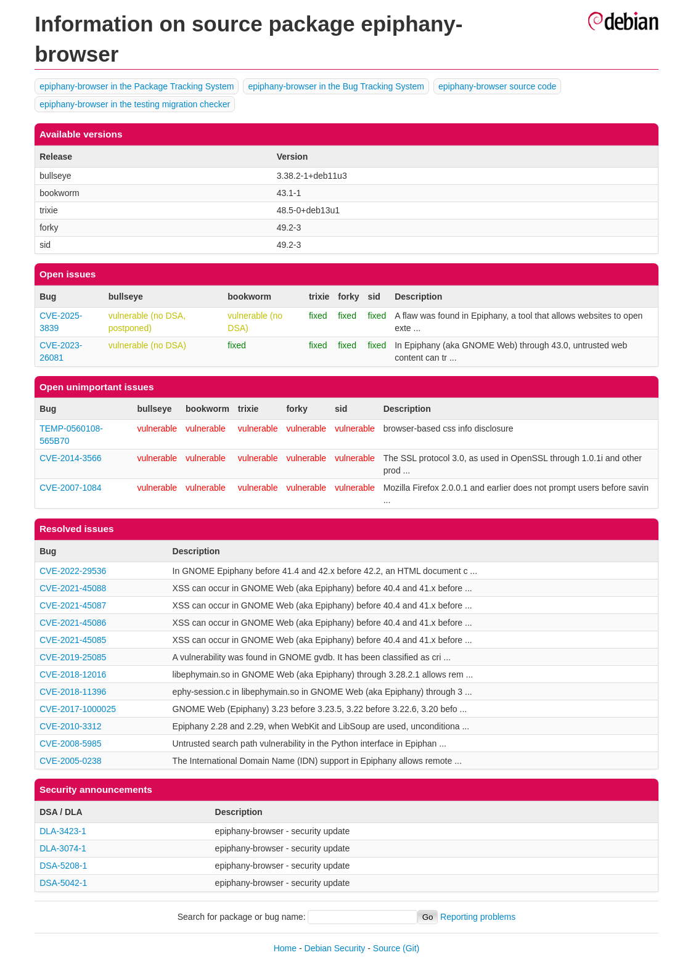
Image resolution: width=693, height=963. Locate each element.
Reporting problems (477, 917)
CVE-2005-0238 (70, 761)
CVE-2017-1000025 (77, 709)
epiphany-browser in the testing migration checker (134, 104)
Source (386, 948)
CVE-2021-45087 (72, 605)
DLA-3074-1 (62, 848)
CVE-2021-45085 (72, 640)
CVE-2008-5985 (70, 743)
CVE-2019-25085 (72, 657)
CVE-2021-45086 (72, 623)
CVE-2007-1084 (70, 488)
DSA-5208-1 (63, 866)
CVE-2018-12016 (72, 674)
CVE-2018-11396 (72, 692)
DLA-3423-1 (62, 831)
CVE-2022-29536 (72, 571)
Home (285, 948)
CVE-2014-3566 (70, 458)
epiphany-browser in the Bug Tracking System (336, 86)
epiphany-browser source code (497, 86)
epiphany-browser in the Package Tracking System (136, 86)
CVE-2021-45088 (72, 588)
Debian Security (335, 948)
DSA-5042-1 (63, 883)
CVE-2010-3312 (70, 726)
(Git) (411, 948)
